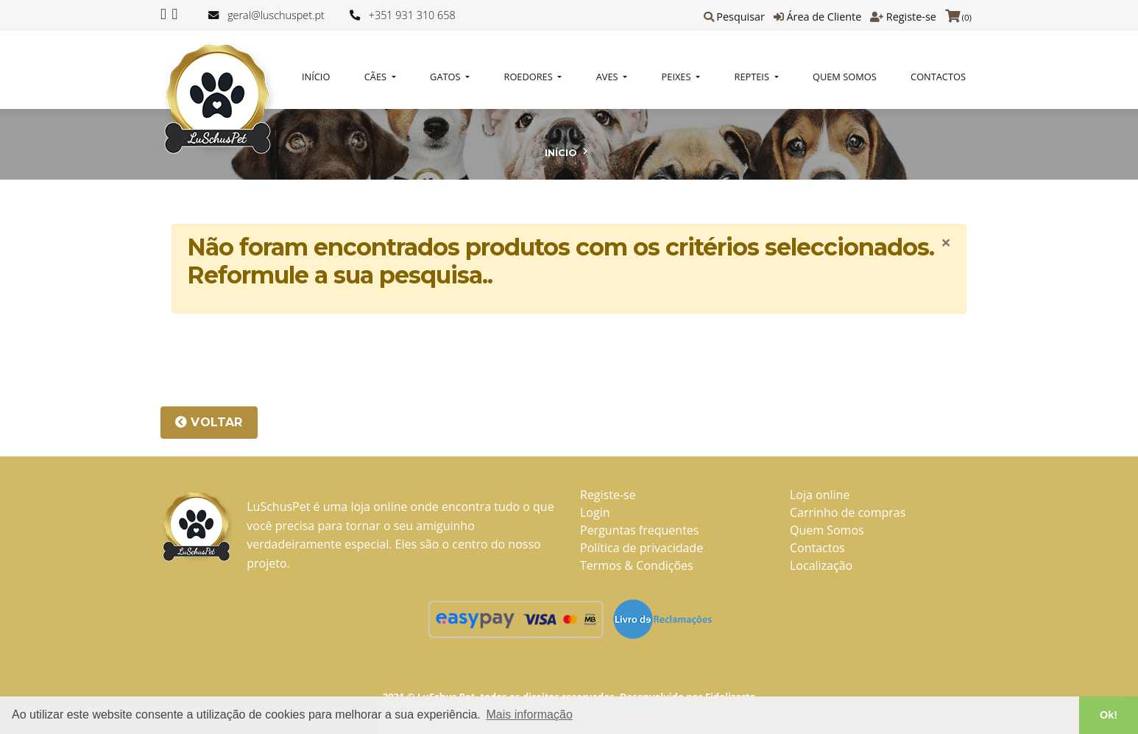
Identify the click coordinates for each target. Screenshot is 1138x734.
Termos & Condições (636, 565)
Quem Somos (845, 76)
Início (316, 76)
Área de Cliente (823, 17)
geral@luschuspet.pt (276, 15)
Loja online (819, 495)
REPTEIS (753, 76)
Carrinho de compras (847, 512)
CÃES (376, 76)
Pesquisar (740, 17)
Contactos (938, 76)
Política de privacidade (641, 548)
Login (595, 512)
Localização (821, 565)
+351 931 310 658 (412, 15)
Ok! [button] (1108, 715)
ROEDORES (530, 76)
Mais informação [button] (529, 714)
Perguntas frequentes (639, 530)
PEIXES (677, 76)
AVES (608, 76)
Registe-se (911, 17)
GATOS (446, 76)
